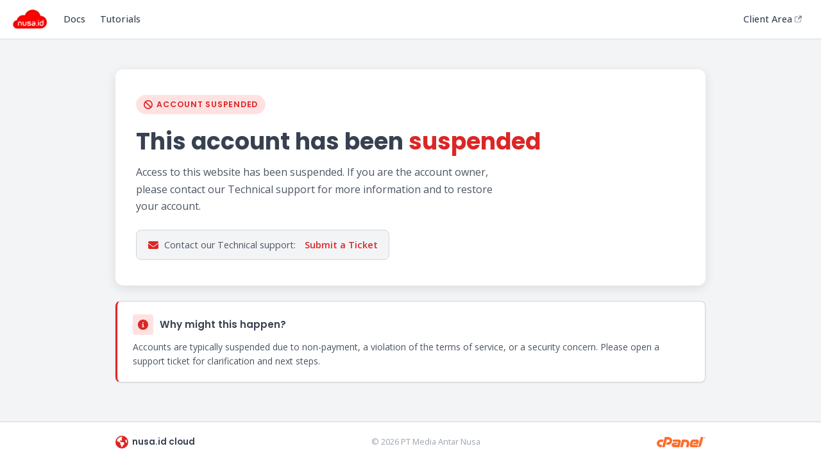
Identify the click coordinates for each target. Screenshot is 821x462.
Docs (74, 19)
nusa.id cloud (155, 442)
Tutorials (120, 19)
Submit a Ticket (341, 245)
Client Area (772, 19)
